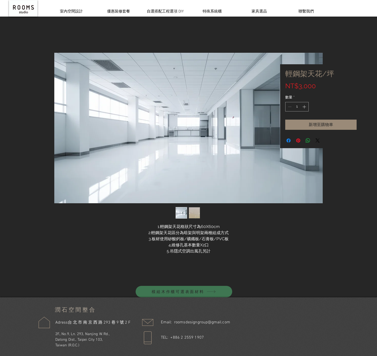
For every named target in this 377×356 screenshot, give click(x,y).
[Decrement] (289, 106)
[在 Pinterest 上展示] (298, 140)
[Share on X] (318, 140)
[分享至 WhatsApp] (308, 140)
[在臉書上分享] (288, 140)
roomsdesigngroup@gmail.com (202, 322)
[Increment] (305, 106)
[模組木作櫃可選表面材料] (184, 291)
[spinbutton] (297, 106)
